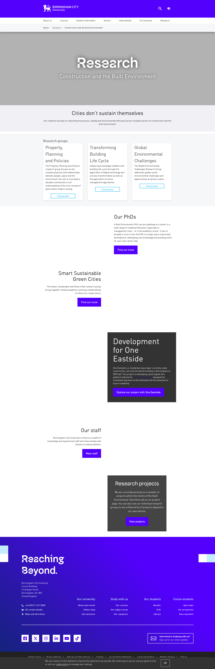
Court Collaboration (142, 377)
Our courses (122, 605)
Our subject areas (119, 610)
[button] (47, 21)
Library (157, 614)
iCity (158, 610)
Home (46, 28)
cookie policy (62, 664)
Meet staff (91, 453)
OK (165, 663)
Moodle (157, 605)
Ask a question (186, 614)
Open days (188, 605)
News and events (86, 605)
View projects (137, 521)
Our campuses (121, 614)
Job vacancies (88, 614)
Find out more (63, 196)
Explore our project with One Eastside (138, 392)
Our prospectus (185, 610)
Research (57, 28)
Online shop (89, 610)
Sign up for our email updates (174, 638)
